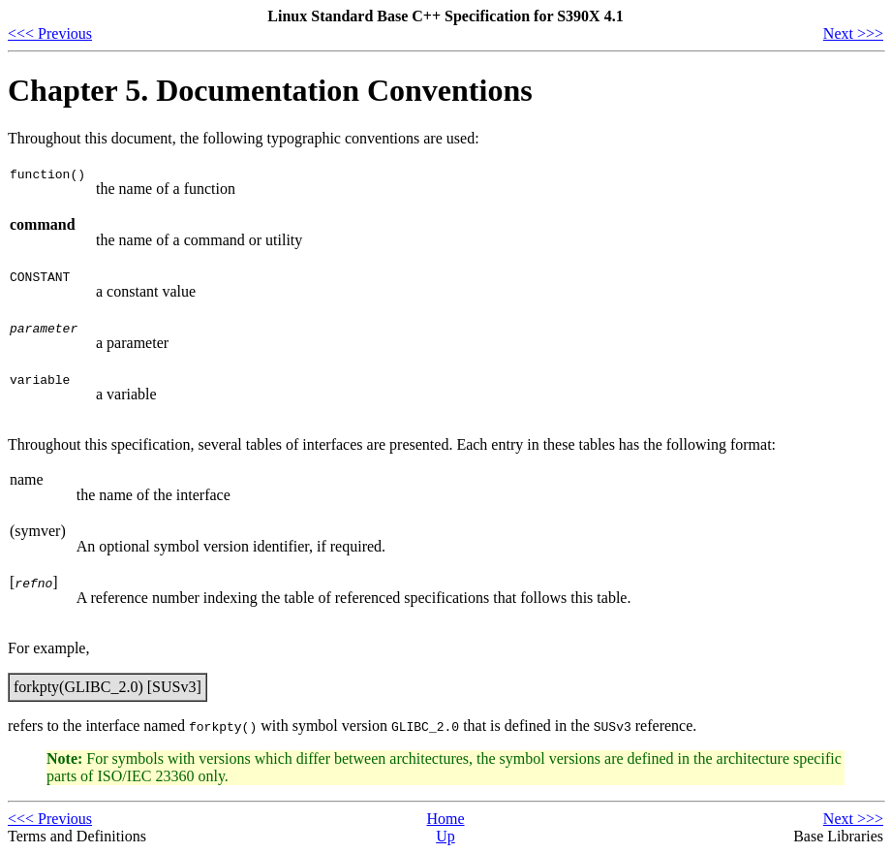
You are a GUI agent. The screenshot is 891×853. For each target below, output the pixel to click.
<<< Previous (50, 33)
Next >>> (853, 33)
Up (445, 836)
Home (445, 818)
